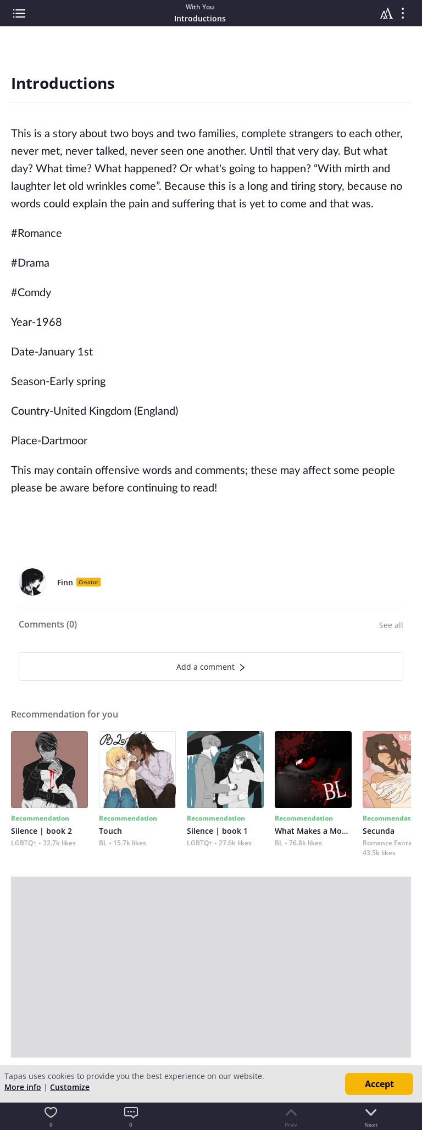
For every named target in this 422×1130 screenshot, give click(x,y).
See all (391, 625)
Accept (379, 1084)
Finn (65, 582)
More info (22, 1087)
